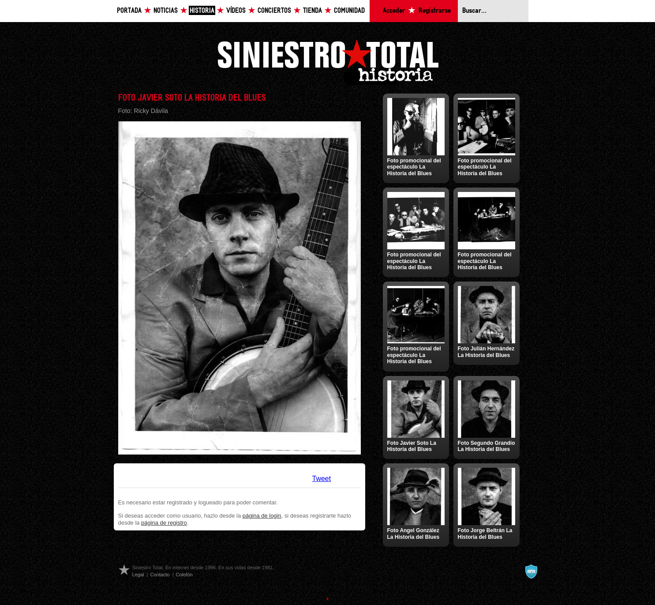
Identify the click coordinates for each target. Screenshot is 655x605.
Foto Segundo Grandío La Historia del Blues (486, 446)
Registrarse (435, 11)
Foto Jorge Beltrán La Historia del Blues (485, 533)
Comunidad (349, 11)
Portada (129, 11)
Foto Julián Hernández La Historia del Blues (486, 352)
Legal (138, 574)
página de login (262, 515)
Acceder (394, 11)
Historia (202, 11)
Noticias (165, 11)
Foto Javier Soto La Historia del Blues (411, 446)
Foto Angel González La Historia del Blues (413, 533)
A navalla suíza (531, 571)
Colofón (184, 574)
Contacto (159, 574)
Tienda (312, 11)
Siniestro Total (327, 61)
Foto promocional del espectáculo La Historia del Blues (414, 167)
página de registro (164, 522)
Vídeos (236, 11)
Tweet (321, 478)
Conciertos (274, 11)
